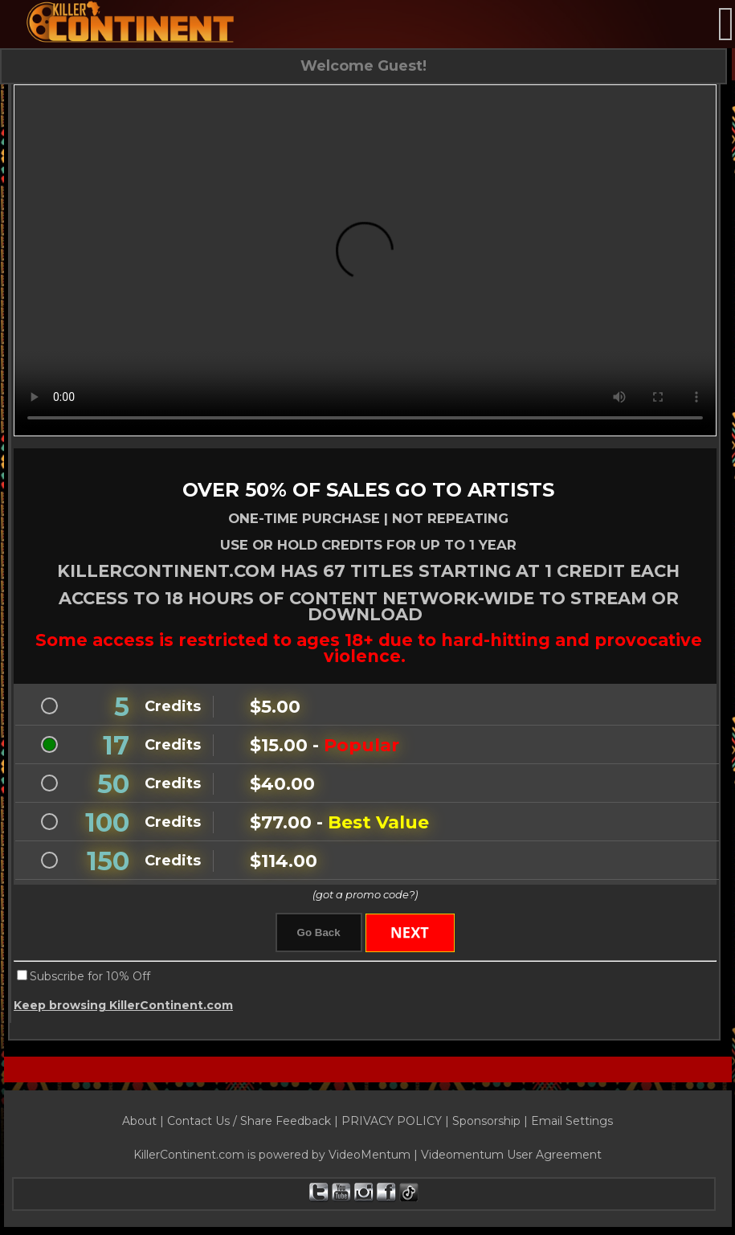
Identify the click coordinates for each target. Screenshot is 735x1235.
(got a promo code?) (365, 894)
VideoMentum (369, 1154)
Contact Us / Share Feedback (249, 1121)
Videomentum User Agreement (511, 1154)
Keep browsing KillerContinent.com (123, 1005)
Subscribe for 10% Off (90, 976)
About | (144, 1121)
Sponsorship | (491, 1121)
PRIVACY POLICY (391, 1121)
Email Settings (572, 1121)
